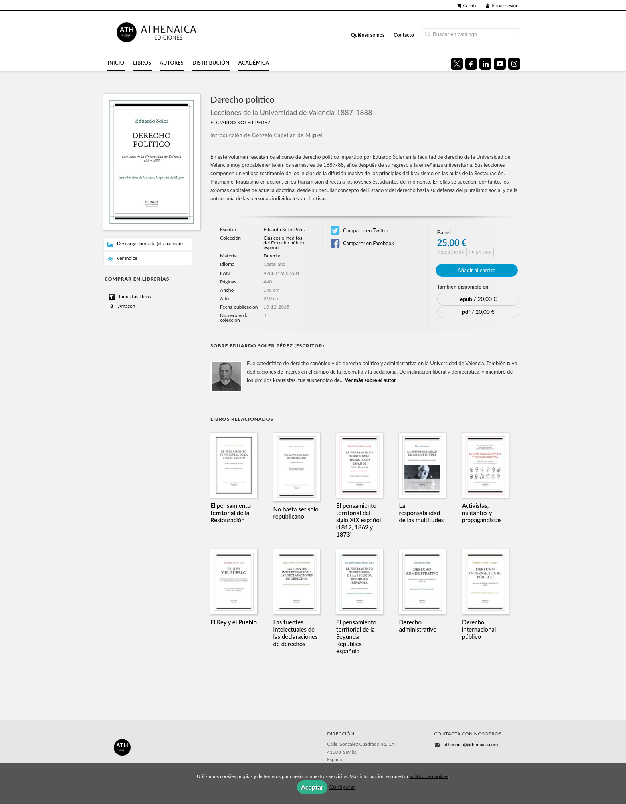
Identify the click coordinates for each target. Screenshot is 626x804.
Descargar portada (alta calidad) (145, 243)
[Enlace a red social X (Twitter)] (457, 64)
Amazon (126, 306)
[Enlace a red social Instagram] (514, 64)
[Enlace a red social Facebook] (471, 64)
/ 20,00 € (478, 298)
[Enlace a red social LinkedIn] (485, 64)
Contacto (404, 35)
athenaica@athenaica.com (471, 744)
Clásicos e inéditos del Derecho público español (284, 243)
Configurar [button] (342, 786)
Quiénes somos (368, 35)
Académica (253, 63)
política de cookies (428, 776)
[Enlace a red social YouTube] (500, 64)
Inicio (116, 63)
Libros (142, 63)
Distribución (211, 63)
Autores (172, 63)
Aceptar (312, 787)
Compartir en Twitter (359, 231)
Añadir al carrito (477, 270)
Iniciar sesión (502, 5)
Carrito (467, 5)
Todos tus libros (134, 296)
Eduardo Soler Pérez (240, 122)
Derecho (272, 256)
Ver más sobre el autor (370, 380)
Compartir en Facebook (362, 243)
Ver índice (122, 258)
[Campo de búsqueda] (471, 34)
